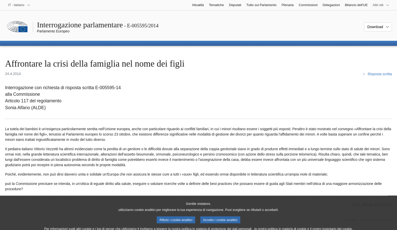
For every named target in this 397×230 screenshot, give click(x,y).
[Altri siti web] (381, 5)
